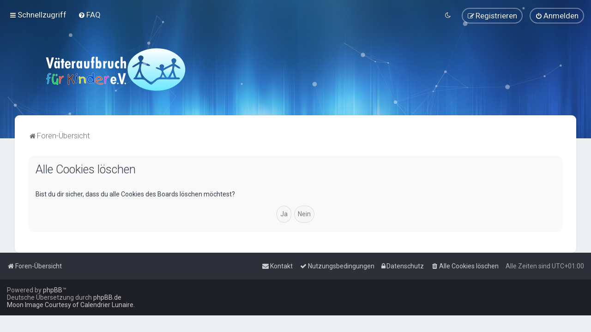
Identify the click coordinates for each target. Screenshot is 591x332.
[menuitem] (89, 15)
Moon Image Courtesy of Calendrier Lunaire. (71, 304)
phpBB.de (107, 297)
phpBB (52, 290)
